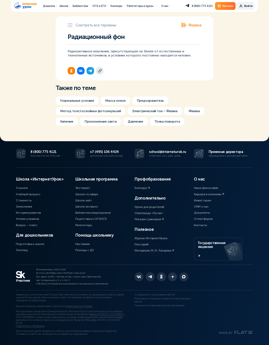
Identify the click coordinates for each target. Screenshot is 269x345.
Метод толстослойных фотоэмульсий (90, 111)
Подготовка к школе (30, 244)
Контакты (200, 225)
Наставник (82, 244)
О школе (22, 187)
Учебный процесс (28, 194)
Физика (191, 25)
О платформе (203, 218)
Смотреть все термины (92, 25)
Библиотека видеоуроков (93, 212)
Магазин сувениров (149, 219)
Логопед (22, 250)
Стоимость (24, 200)
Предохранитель (150, 100)
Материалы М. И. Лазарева (154, 250)
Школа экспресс (86, 206)
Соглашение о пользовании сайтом (154, 294)
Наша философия (206, 187)
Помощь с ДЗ (84, 250)
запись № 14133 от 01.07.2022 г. (107, 314)
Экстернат (82, 187)
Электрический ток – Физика (154, 111)
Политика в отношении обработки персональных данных (162, 300)
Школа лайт (83, 200)
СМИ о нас (201, 206)
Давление (135, 121)
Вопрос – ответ (26, 225)
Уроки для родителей (149, 206)
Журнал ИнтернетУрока (150, 238)
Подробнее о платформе (30, 326)
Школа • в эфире (86, 194)
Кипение (66, 121)
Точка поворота (167, 121)
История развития (28, 212)
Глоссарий (141, 244)
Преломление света (100, 121)
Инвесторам (202, 200)
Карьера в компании (209, 194)
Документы (202, 212)
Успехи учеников (27, 218)
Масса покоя (115, 100)
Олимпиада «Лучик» (148, 213)
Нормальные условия (77, 100)
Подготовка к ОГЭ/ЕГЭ (91, 218)
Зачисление (24, 206)
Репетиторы (83, 225)
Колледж (142, 187)
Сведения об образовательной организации (159, 305)
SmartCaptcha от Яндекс (79, 306)
